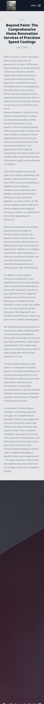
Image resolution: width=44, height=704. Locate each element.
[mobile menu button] (39, 5)
